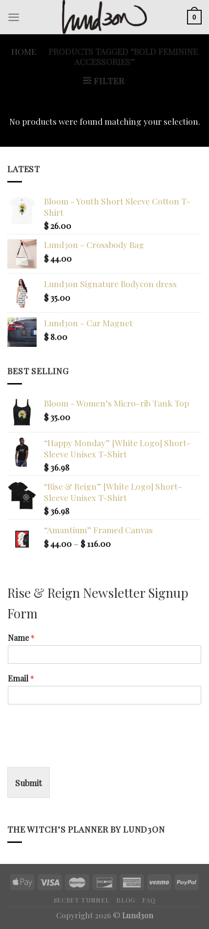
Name (21, 638)
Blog (125, 900)
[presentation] (81, 751)
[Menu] (13, 17)
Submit (28, 782)
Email (21, 678)
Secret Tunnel (82, 900)
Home (23, 51)
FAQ (148, 900)
